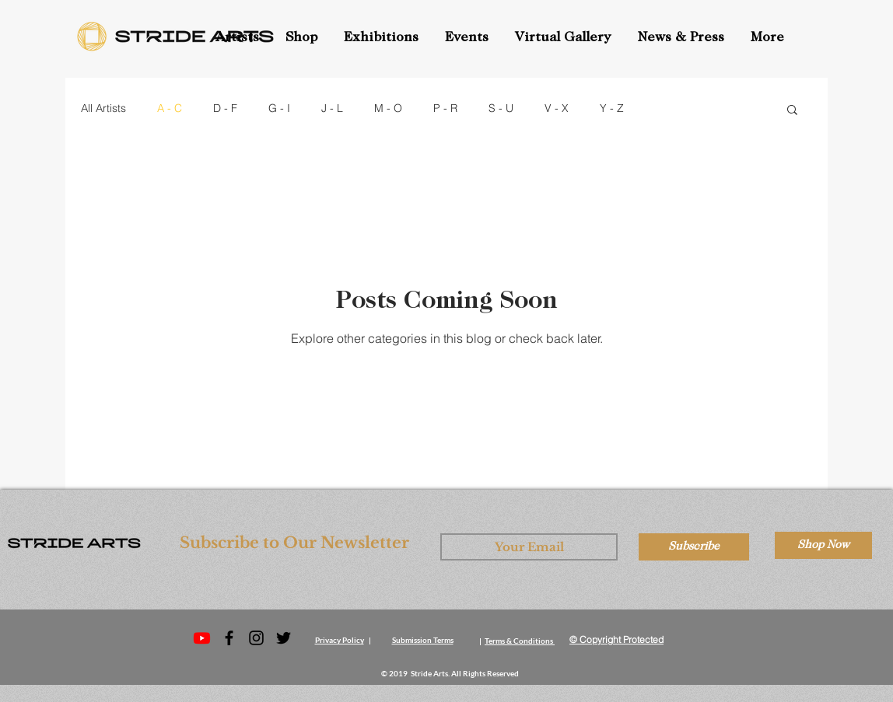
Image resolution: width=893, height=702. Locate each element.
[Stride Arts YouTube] (202, 638)
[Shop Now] (823, 545)
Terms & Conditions (519, 640)
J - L (332, 108)
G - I (279, 108)
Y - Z (612, 108)
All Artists (103, 108)
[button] (468, 38)
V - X (557, 108)
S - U (501, 108)
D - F (225, 108)
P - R (445, 108)
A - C (169, 108)
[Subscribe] (694, 547)
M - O (388, 108)
